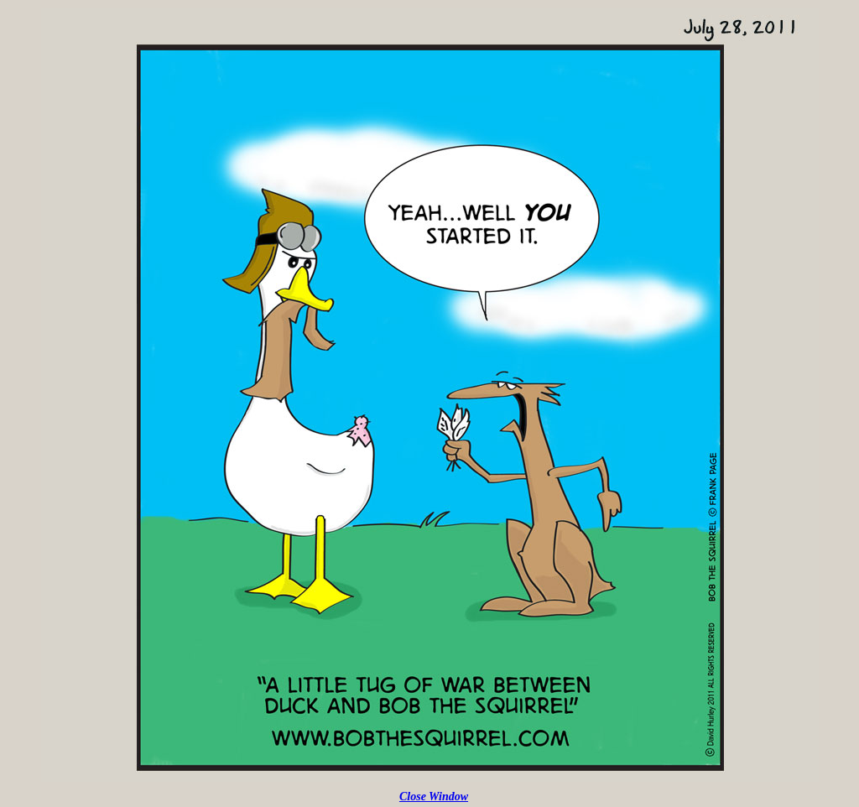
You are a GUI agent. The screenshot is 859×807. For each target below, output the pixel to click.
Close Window (433, 796)
